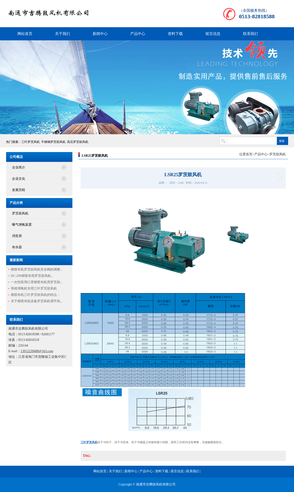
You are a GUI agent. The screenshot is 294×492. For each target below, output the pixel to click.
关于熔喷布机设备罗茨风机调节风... (37, 301)
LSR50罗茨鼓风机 (278, 177)
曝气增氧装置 (22, 224)
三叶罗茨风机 (30, 142)
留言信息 (212, 34)
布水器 (17, 247)
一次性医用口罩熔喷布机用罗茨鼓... (37, 282)
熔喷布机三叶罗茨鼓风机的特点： (35, 295)
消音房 (17, 236)
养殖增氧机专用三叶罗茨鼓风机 (34, 288)
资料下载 (175, 34)
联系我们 (250, 34)
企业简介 (18, 167)
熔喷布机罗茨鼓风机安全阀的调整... (37, 269)
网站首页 (24, 34)
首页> (250, 154)
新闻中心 (100, 34)
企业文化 (18, 178)
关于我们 (62, 34)
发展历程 (18, 190)
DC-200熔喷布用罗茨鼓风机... (32, 276)
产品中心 (137, 34)
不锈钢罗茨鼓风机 (53, 142)
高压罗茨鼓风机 (77, 142)
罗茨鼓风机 (20, 213)
